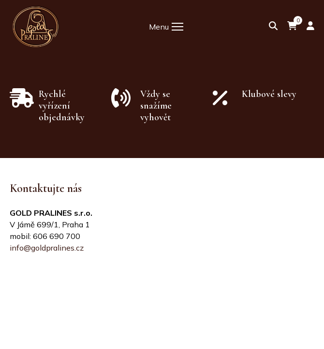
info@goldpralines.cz (47, 248)
